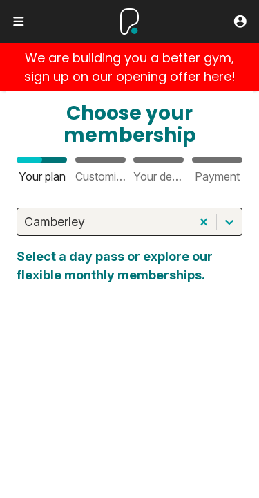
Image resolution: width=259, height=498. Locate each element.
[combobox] (26, 221)
